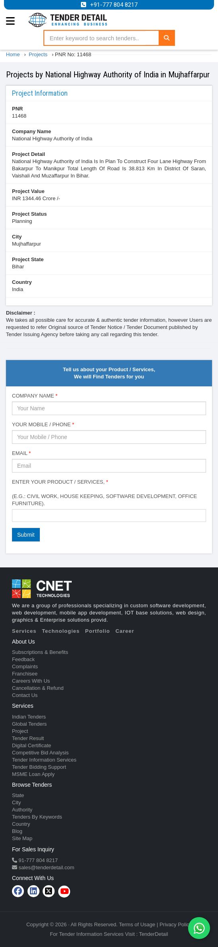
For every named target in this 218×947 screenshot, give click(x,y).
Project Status (29, 214)
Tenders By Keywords (37, 817)
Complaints (25, 666)
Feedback (23, 659)
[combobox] (109, 515)
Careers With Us (31, 681)
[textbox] (16, 515)
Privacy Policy (175, 924)
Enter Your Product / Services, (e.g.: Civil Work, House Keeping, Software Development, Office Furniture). (104, 492)
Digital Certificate (31, 745)
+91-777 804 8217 (113, 4)
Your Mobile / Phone (43, 424)
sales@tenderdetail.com (45, 867)
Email (21, 453)
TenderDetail (153, 934)
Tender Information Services (44, 760)
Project (20, 731)
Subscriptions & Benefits (40, 652)
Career (125, 631)
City (17, 237)
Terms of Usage (137, 924)
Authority (22, 810)
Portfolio (97, 631)
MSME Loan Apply (33, 774)
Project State (27, 259)
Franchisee (24, 674)
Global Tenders (29, 724)
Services (24, 631)
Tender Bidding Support (39, 767)
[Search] (167, 38)
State (18, 795)
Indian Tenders (29, 717)
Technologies (61, 631)
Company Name (31, 131)
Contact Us (24, 695)
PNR (17, 109)
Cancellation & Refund (37, 688)
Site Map (22, 838)
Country (22, 282)
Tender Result (28, 738)
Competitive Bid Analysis (40, 753)
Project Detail (28, 154)
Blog (17, 831)
